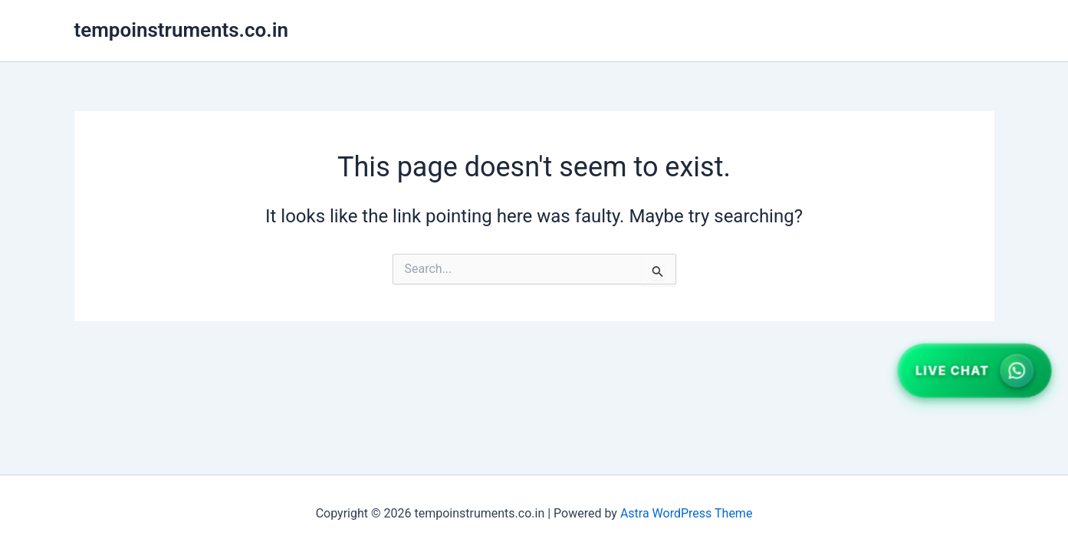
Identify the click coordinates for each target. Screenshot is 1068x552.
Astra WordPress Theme (686, 513)
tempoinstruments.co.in (181, 29)
